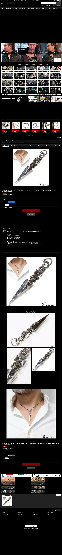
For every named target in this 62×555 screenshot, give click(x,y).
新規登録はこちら (49, 5)
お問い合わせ (31, 214)
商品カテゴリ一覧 (50, 512)
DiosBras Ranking (35, 514)
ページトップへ (58, 510)
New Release (35, 516)
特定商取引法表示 (20, 512)
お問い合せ (34, 512)
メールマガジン (20, 514)
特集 (48, 514)
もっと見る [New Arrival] (59, 137)
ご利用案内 (4, 512)
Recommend (50, 516)
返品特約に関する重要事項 (8, 207)
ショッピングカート (6, 516)
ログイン (43, 5)
